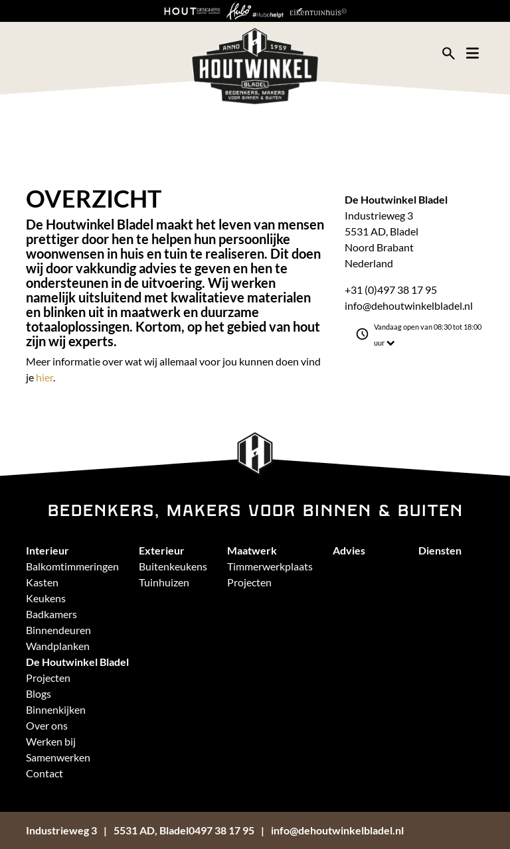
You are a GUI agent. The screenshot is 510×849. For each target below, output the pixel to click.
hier (44, 377)
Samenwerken (58, 757)
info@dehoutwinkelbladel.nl (409, 305)
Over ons (47, 725)
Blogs (38, 693)
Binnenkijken (56, 709)
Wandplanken (58, 645)
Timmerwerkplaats (270, 566)
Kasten (42, 582)
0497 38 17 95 (221, 830)
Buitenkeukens (173, 566)
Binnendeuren (58, 629)
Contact (44, 773)
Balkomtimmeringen (72, 566)
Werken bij (51, 741)
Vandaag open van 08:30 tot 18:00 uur (427, 335)
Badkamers (51, 614)
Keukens (46, 598)
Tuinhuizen (164, 582)
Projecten (249, 582)
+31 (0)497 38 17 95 (391, 289)
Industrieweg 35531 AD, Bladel (107, 830)
